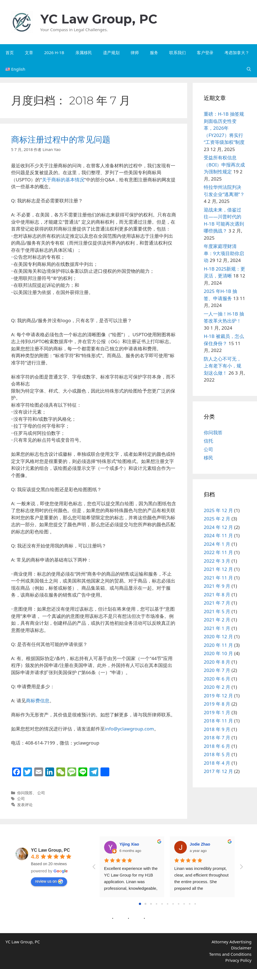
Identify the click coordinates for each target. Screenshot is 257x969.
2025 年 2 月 (217, 518)
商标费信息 (37, 700)
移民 (208, 457)
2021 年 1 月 (217, 628)
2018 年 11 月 (218, 721)
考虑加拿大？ (236, 52)
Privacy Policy (238, 960)
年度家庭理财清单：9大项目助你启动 (224, 253)
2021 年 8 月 (217, 594)
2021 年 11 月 (218, 577)
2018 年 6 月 (217, 746)
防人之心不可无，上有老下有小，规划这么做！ (222, 366)
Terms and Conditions (230, 954)
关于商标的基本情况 (63, 179)
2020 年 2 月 (217, 687)
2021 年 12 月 (218, 569)
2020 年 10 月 (218, 653)
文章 (29, 52)
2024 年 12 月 (218, 527)
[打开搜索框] (249, 69)
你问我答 (25, 792)
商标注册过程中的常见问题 (60, 139)
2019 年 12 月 (218, 695)
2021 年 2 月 (217, 619)
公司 (41, 792)
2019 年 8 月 (217, 704)
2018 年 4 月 (217, 763)
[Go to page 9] (189, 903)
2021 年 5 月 (217, 611)
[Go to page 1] (146, 904)
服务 (154, 52)
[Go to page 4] (162, 903)
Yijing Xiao (129, 844)
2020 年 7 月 (217, 670)
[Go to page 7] (178, 903)
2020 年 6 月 (217, 679)
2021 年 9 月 (217, 586)
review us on (49, 881)
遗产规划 (111, 52)
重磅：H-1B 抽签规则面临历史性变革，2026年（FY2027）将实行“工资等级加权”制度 (224, 128)
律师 (135, 52)
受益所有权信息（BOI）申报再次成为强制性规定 (224, 164)
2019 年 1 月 (217, 712)
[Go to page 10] (195, 903)
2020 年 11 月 (218, 645)
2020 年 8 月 (217, 662)
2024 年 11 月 (218, 535)
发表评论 (25, 804)
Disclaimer (241, 948)
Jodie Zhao (200, 844)
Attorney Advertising (231, 941)
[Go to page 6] (173, 903)
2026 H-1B (54, 52)
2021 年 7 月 (217, 603)
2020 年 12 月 (218, 636)
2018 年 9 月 (217, 729)
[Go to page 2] (151, 904)
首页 (10, 52)
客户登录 (205, 52)
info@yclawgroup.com (129, 729)
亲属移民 (83, 52)
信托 (208, 441)
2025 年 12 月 (218, 510)
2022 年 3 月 (217, 561)
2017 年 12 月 (218, 771)
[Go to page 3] (156, 903)
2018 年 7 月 (217, 737)
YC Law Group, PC (98, 19)
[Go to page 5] (167, 903)
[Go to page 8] (184, 903)
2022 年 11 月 (218, 552)
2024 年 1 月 (217, 544)
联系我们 (177, 52)
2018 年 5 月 (217, 754)
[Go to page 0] (140, 904)
